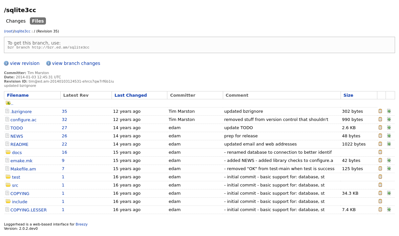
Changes (16, 21)
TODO (16, 129)
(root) (9, 31)
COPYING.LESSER (28, 210)
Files (38, 21)
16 (64, 153)
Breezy (82, 225)
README (19, 145)
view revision (24, 64)
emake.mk (21, 161)
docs (17, 153)
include (20, 202)
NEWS (16, 137)
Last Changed (131, 96)
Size (348, 96)
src (15, 186)
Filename (18, 96)
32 (64, 120)
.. (9, 104)
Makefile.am (23, 169)
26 (64, 136)
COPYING (20, 194)
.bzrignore (21, 112)
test (16, 178)
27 (64, 128)
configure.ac (23, 120)
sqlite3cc (22, 31)
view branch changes (76, 64)
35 (64, 112)
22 (64, 145)
